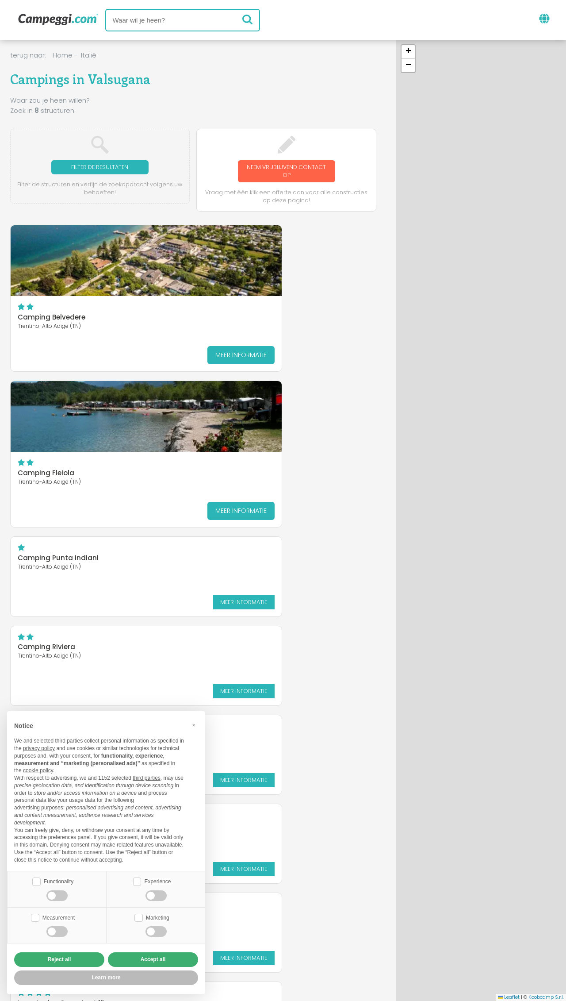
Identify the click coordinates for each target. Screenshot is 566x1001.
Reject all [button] (59, 959)
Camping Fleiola (170, 319)
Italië (88, 55)
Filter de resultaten (99, 167)
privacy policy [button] (39, 747)
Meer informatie (84, 357)
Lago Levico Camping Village (192, 492)
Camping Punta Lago (55, 492)
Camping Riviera (46, 404)
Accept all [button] (153, 959)
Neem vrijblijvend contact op (287, 172)
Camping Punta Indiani (308, 248)
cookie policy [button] (38, 769)
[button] (408, 52)
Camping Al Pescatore (181, 404)
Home (63, 55)
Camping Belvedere (51, 319)
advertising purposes (38, 807)
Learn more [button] (106, 977)
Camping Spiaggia (300, 404)
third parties (147, 777)
